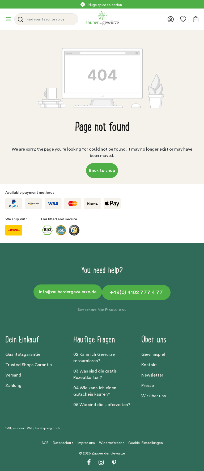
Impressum (86, 443)
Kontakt (149, 365)
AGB (45, 443)
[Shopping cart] (194, 19)
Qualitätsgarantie (22, 354)
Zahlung (13, 385)
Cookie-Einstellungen (145, 443)
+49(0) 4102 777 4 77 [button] (136, 292)
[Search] (19, 19)
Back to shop (102, 170)
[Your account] (170, 19)
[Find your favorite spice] (51, 19)
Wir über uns (153, 396)
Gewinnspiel (153, 354)
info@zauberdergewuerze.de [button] (67, 292)
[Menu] (9, 19)
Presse (147, 385)
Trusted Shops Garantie (28, 365)
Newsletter (152, 375)
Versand (13, 375)
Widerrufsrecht (111, 443)
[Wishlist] (183, 19)
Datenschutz (63, 443)
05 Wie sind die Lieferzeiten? (101, 405)
